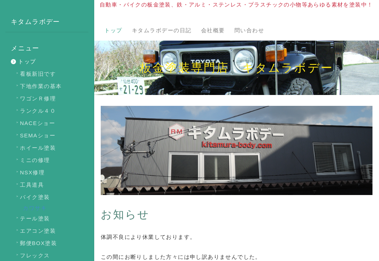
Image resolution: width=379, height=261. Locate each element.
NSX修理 (32, 172)
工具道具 (32, 185)
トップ (113, 30)
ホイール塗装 (38, 148)
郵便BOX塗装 (38, 243)
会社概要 (213, 30)
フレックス (35, 255)
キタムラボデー (35, 21)
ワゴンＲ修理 (38, 98)
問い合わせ (249, 30)
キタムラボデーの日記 (162, 30)
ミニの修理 (35, 160)
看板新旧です (38, 74)
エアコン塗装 (38, 231)
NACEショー (37, 123)
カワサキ (35, 208)
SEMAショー (37, 135)
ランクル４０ (38, 111)
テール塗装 (35, 218)
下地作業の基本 (41, 86)
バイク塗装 (35, 197)
